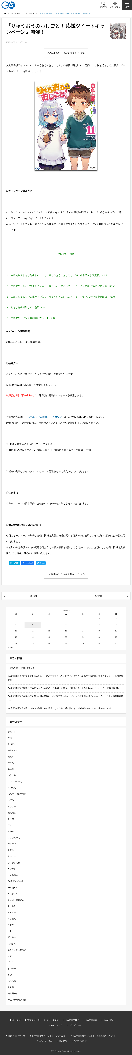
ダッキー (12, 937)
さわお (11, 831)
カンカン (12, 869)
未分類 (11, 987)
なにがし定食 (14, 862)
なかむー (12, 819)
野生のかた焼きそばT (18, 999)
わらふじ (12, 981)
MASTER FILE (45, 1041)
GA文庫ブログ (72, 1020)
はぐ (10, 956)
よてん (11, 850)
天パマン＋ (13, 744)
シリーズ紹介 (53, 1020)
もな (10, 975)
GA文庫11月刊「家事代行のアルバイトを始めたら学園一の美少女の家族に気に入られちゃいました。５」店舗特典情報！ (64, 688)
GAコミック (57, 1025)
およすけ (12, 844)
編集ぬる (12, 812)
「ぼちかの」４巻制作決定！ (21, 668)
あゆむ (11, 769)
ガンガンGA (75, 1025)
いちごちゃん (14, 837)
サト (10, 931)
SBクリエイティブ (16, 1036)
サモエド (12, 731)
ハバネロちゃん (15, 781)
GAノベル (108, 1020)
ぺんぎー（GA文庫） (17, 794)
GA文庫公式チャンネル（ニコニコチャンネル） (95, 1036)
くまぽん (12, 918)
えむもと (12, 906)
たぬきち (12, 943)
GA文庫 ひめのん (16, 881)
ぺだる (11, 800)
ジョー (11, 825)
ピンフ (11, 962)
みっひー (12, 856)
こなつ (11, 925)
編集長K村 (12, 993)
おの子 (11, 738)
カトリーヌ (13, 912)
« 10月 (11, 647)
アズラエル (22, 42)
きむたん (12, 788)
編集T (10, 756)
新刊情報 (16, 1020)
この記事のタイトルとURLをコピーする (66, 53)
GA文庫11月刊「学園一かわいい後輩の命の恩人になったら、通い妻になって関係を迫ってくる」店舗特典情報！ (60, 708)
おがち (11, 763)
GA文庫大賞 (91, 1020)
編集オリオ (13, 750)
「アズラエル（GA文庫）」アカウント (43, 417)
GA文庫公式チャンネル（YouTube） (49, 1036)
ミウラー (12, 806)
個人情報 (63, 1041)
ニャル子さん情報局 (17, 950)
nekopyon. (12, 887)
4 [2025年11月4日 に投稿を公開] (32, 625)
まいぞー (12, 968)
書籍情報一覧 (33, 1020)
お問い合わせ (80, 1041)
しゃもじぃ (13, 875)
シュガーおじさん (16, 900)
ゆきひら (12, 775)
